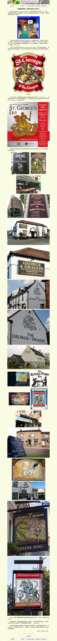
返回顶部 (28, 636)
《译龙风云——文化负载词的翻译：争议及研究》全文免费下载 (33, 6)
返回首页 (12, 6)
